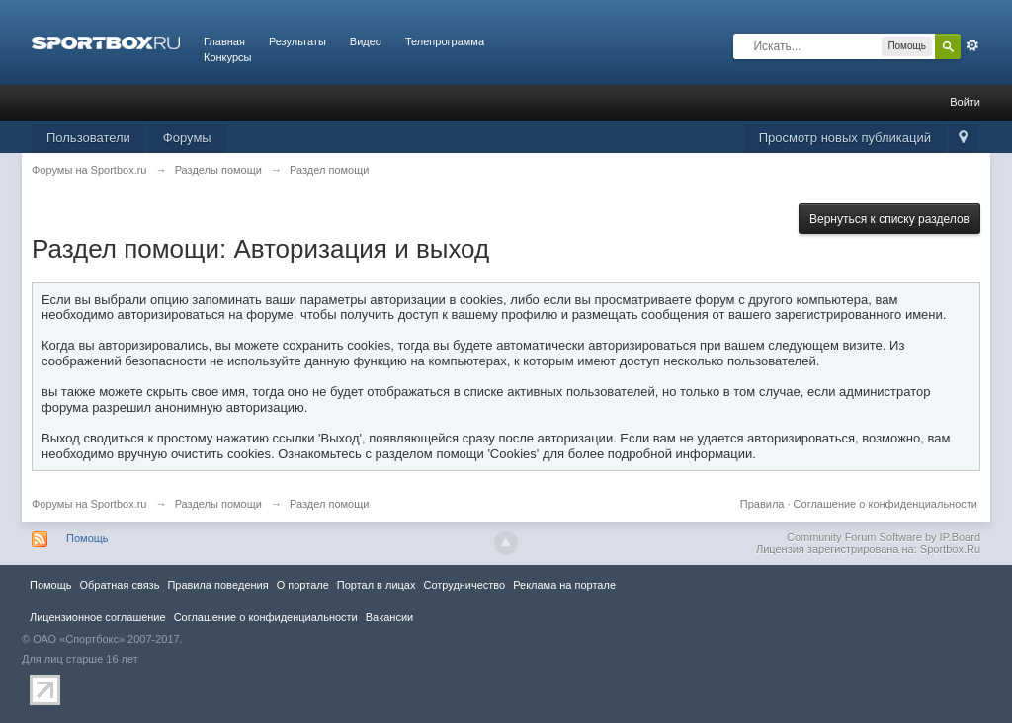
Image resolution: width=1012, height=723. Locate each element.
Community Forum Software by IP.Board (883, 537)
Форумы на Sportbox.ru (89, 504)
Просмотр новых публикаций (845, 137)
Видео (365, 41)
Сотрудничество (464, 585)
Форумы (187, 137)
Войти (965, 102)
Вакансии (389, 617)
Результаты (297, 41)
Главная (224, 41)
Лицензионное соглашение (98, 617)
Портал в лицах (376, 585)
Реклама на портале (564, 585)
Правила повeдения (217, 585)
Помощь (87, 538)
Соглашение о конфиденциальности (885, 504)
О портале (303, 585)
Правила (762, 504)
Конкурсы (227, 57)
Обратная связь (119, 585)
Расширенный (972, 45)
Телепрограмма (444, 41)
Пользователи (88, 137)
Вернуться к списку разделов (889, 219)
